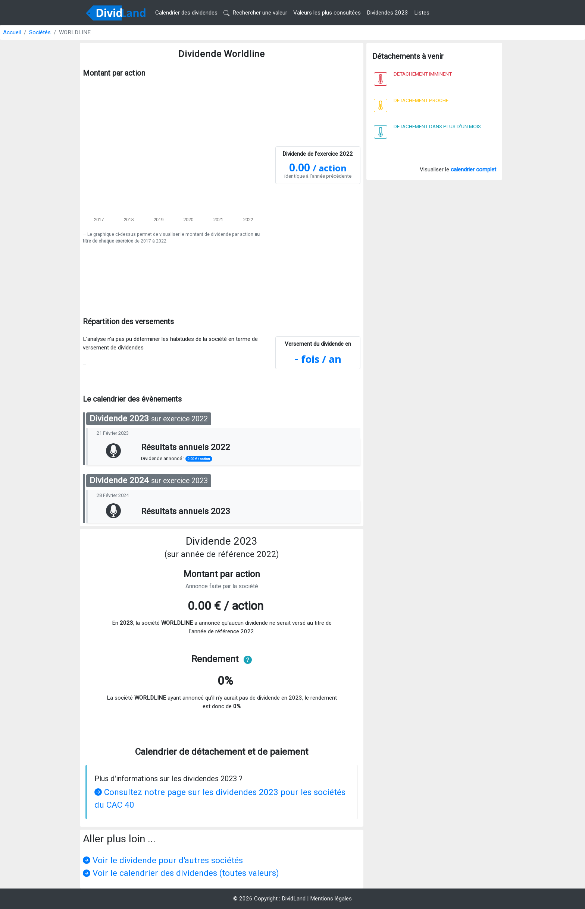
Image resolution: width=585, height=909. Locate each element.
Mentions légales (331, 898)
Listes (421, 12)
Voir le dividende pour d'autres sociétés (163, 860)
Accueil (12, 32)
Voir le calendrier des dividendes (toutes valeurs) (181, 873)
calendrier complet (473, 169)
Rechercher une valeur (255, 12)
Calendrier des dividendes (186, 12)
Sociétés (40, 32)
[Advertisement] (221, 274)
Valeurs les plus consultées (327, 12)
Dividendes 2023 (387, 12)
